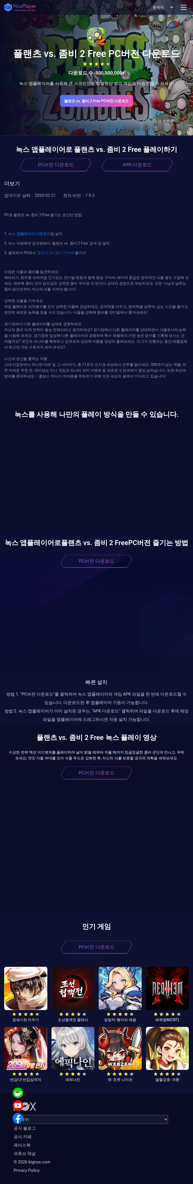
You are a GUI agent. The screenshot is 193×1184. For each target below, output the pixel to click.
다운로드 (42, 234)
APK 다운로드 (137, 164)
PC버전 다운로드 (56, 164)
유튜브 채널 (25, 1153)
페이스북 (22, 1145)
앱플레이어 (25, 234)
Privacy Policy (27, 1170)
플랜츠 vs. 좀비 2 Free (55, 253)
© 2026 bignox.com (32, 1161)
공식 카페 (23, 1136)
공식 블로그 (25, 1128)
